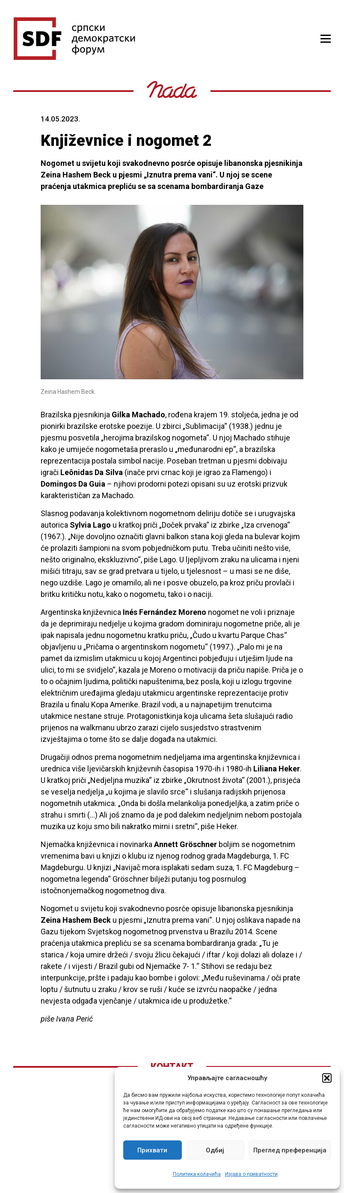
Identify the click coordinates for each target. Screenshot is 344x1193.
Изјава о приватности (251, 1174)
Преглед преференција (289, 1150)
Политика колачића (197, 1174)
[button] (327, 1078)
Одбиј (215, 1150)
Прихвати (152, 1150)
